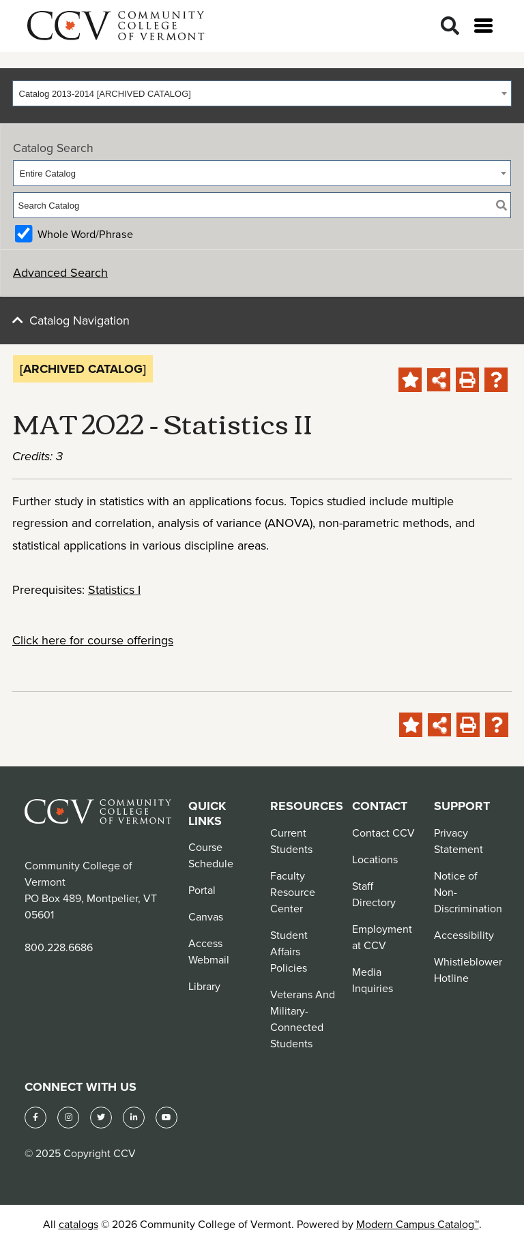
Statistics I (114, 589)
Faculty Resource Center (292, 892)
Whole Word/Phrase (85, 233)
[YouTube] (166, 1117)
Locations (375, 859)
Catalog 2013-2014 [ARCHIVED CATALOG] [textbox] (105, 94)
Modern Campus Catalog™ (417, 1223)
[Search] (450, 26)
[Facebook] (35, 1117)
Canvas (205, 916)
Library (204, 985)
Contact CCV (383, 832)
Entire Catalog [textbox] (48, 173)
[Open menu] (483, 25)
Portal (202, 889)
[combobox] (262, 93)
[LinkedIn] (134, 1117)
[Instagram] (68, 1117)
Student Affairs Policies (289, 951)
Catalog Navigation (79, 320)
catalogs (78, 1223)
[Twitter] (101, 1117)
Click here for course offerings (92, 639)
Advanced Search (60, 272)
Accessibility (464, 934)
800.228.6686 (59, 947)
